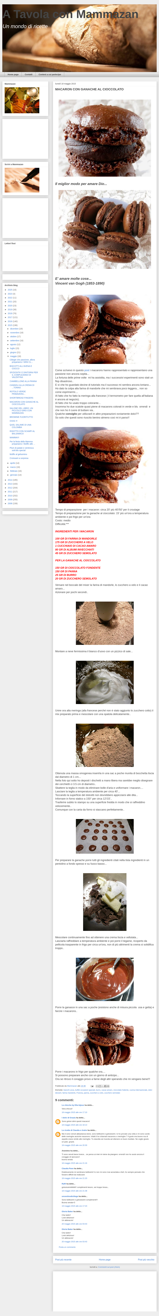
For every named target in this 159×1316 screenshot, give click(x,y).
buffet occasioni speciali (85, 1090)
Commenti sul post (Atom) (109, 1267)
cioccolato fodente (121, 1090)
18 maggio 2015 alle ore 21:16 (74, 1163)
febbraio (14, 471)
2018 (10, 313)
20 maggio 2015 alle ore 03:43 (74, 1224)
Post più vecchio (146, 1259)
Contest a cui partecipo (50, 74)
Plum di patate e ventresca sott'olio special (22, 449)
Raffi (64, 1184)
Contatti (28, 74)
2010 (10, 496)
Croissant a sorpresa (19, 458)
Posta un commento (67, 1247)
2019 (10, 309)
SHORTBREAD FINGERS (21, 398)
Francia (79, 1093)
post (86, 370)
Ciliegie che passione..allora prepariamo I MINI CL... (22, 361)
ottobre (13, 336)
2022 (10, 298)
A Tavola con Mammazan (70, 14)
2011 (10, 491)
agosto (13, 344)
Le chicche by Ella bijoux (73, 1105)
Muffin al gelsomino (18, 454)
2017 (10, 317)
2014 (10, 480)
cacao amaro (106, 1090)
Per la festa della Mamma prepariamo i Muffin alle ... (22, 442)
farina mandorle (68, 1093)
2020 (10, 305)
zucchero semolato (112, 1093)
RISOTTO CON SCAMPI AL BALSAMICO (22, 432)
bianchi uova (69, 1090)
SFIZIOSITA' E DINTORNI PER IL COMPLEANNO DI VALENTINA (24, 374)
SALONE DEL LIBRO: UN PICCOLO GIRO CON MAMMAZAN (21, 410)
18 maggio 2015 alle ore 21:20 (74, 1178)
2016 (10, 321)
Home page (13, 74)
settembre (15, 340)
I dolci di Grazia (69, 1118)
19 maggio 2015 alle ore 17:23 (74, 1206)
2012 (10, 488)
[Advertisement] (78, 1290)
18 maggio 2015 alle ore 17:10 (74, 1112)
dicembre (14, 329)
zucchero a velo (96, 1093)
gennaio (14, 475)
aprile (13, 463)
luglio (12, 348)
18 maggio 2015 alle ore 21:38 (74, 1191)
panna (86, 1093)
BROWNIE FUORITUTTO (21, 417)
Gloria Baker (67, 1211)
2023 (10, 294)
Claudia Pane (68, 1168)
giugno (13, 352)
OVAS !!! (13, 421)
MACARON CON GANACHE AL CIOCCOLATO (24, 403)
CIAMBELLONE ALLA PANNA (23, 381)
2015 (10, 325)
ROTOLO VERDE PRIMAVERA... (18, 392)
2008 (10, 503)
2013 (10, 484)
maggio (13, 356)
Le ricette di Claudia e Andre (74, 1130)
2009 (10, 499)
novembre (15, 332)
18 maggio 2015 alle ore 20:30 (74, 1145)
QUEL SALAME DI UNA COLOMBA (20, 426)
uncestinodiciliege (70, 1196)
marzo (13, 467)
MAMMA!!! (14, 437)
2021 (10, 301)
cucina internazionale (138, 1090)
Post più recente (63, 1259)
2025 (10, 290)
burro (98, 1090)
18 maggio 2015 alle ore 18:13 (74, 1125)
